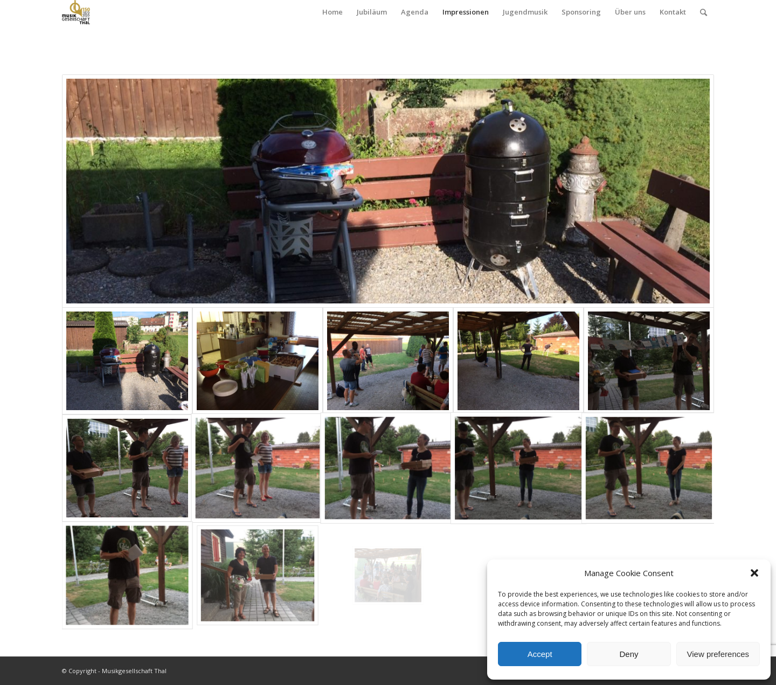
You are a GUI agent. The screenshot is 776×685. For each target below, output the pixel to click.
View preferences (718, 654)
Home (332, 12)
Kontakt (673, 12)
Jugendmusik (525, 12)
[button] (754, 573)
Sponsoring (581, 12)
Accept (540, 654)
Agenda (414, 12)
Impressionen (465, 12)
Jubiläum (372, 12)
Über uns (630, 12)
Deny (628, 654)
